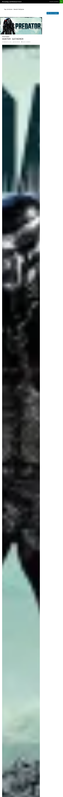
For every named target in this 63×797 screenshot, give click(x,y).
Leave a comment (26, 41)
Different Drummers (54, 1)
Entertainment (5, 36)
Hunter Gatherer (12, 39)
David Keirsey (17, 41)
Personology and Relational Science (12, 1)
